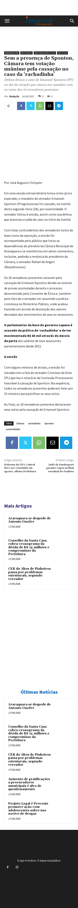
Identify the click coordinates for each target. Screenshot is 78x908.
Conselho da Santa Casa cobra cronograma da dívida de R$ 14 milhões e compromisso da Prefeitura (28, 547)
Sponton (49, 423)
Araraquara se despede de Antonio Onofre (29, 520)
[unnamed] (39, 42)
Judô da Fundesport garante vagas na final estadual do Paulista (60, 468)
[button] (7, 21)
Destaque (26, 53)
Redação (14, 96)
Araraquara (11, 53)
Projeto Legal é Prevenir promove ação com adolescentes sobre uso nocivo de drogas (28, 809)
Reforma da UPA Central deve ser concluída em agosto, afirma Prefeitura (20, 468)
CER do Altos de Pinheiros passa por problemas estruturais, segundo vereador (29, 574)
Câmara (20, 423)
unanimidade (13, 429)
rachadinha (34, 423)
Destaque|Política (45, 53)
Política (62, 53)
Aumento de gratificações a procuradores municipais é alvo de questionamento (29, 784)
